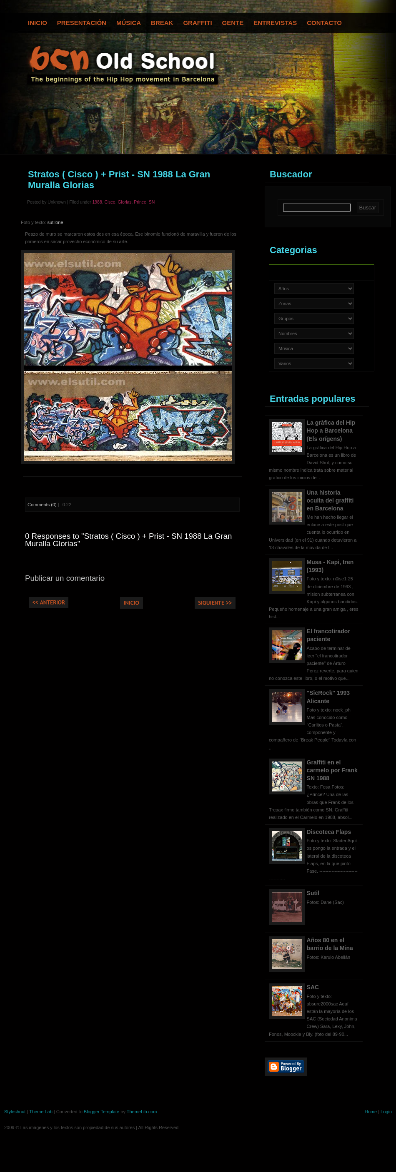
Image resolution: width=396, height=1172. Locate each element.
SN (152, 202)
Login (386, 1111)
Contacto (324, 22)
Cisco (110, 202)
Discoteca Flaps (329, 832)
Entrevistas (275, 22)
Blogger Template (101, 1111)
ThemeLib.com (142, 1111)
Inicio (37, 22)
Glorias (124, 202)
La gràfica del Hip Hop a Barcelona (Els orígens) (331, 430)
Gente (233, 22)
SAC (313, 987)
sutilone (55, 222)
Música (128, 22)
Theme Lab (41, 1111)
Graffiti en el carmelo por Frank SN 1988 (332, 770)
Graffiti (197, 22)
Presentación (81, 22)
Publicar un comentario (65, 578)
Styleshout (14, 1111)
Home (371, 1111)
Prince (140, 202)
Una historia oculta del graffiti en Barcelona (330, 500)
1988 (97, 202)
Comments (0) (42, 504)
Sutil (313, 893)
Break (162, 22)
